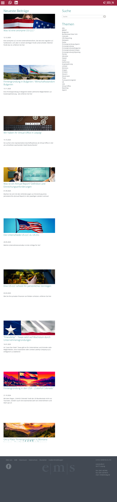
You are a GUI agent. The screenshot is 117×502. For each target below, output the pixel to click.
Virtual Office (66, 86)
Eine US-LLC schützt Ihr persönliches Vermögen (27, 285)
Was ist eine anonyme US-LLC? (19, 30)
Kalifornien (66, 62)
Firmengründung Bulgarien (71, 48)
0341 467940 (103, 470)
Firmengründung (68, 46)
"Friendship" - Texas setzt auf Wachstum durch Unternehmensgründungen (27, 339)
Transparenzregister (69, 80)
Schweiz (65, 72)
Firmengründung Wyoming (71, 52)
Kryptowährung (67, 64)
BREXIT (64, 30)
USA (63, 84)
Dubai (64, 42)
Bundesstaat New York (69, 34)
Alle (63, 28)
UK (63, 82)
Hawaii (64, 58)
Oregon (64, 70)
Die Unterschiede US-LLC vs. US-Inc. (22, 234)
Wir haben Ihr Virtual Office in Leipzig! (22, 132)
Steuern (64, 74)
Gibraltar (65, 56)
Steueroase (66, 76)
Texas (64, 78)
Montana (65, 68)
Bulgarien (65, 32)
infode (105, 475)
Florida (64, 54)
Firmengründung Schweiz (71, 50)
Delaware (65, 40)
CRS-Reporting (67, 38)
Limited (64, 66)
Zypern (64, 90)
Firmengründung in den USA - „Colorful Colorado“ (29, 388)
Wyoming (65, 88)
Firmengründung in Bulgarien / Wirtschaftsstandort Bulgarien (29, 83)
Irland (64, 60)
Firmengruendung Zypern (71, 44)
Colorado (65, 36)
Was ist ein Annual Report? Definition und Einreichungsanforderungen (24, 185)
